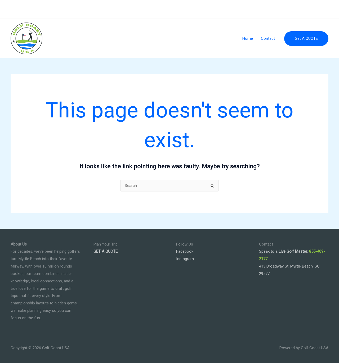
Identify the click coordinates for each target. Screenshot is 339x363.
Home (247, 38)
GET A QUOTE (105, 251)
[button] (306, 38)
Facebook (184, 251)
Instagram (185, 258)
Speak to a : (283, 251)
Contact (268, 38)
